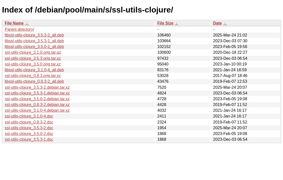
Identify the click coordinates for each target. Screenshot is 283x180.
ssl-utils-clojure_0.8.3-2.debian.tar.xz (37, 104)
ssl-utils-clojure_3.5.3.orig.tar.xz (33, 58)
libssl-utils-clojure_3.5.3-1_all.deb (34, 41)
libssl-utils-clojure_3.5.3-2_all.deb (34, 35)
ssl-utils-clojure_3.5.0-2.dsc (29, 134)
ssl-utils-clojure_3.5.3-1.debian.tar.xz (37, 93)
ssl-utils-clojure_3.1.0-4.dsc (29, 116)
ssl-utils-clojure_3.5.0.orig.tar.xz (33, 64)
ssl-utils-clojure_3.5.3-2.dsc (29, 128)
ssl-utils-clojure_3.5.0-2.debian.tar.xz (37, 99)
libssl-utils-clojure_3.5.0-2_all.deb (34, 46)
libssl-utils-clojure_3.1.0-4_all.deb (34, 70)
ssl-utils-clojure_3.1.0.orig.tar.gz (33, 52)
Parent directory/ (19, 29)
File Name (14, 23)
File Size (165, 23)
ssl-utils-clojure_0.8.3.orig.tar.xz (33, 76)
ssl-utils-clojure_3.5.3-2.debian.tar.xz (37, 87)
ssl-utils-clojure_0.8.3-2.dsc (29, 122)
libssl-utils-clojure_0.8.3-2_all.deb (34, 81)
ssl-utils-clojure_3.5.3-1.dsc (29, 139)
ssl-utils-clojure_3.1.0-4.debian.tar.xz (37, 110)
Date (217, 23)
